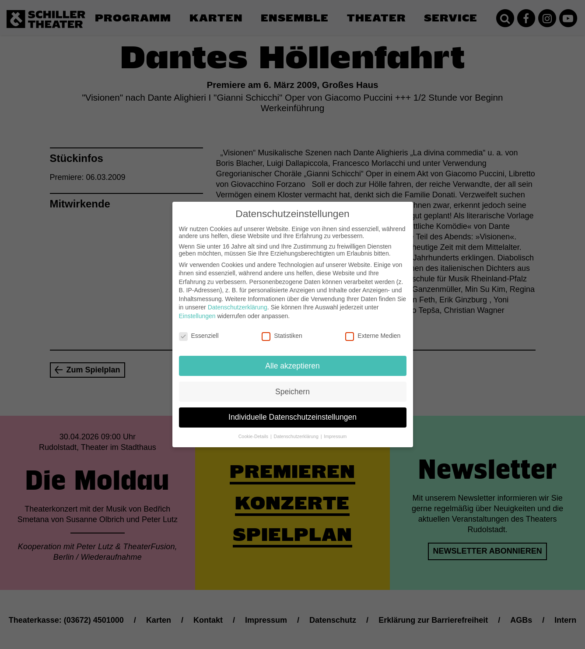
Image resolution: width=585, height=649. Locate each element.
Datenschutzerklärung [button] (297, 429)
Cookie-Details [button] (254, 429)
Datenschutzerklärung (237, 300)
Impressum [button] (335, 429)
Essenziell (199, 328)
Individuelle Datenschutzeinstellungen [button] (292, 410)
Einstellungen (197, 308)
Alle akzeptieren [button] (292, 358)
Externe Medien (372, 328)
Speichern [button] (292, 384)
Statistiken (282, 328)
